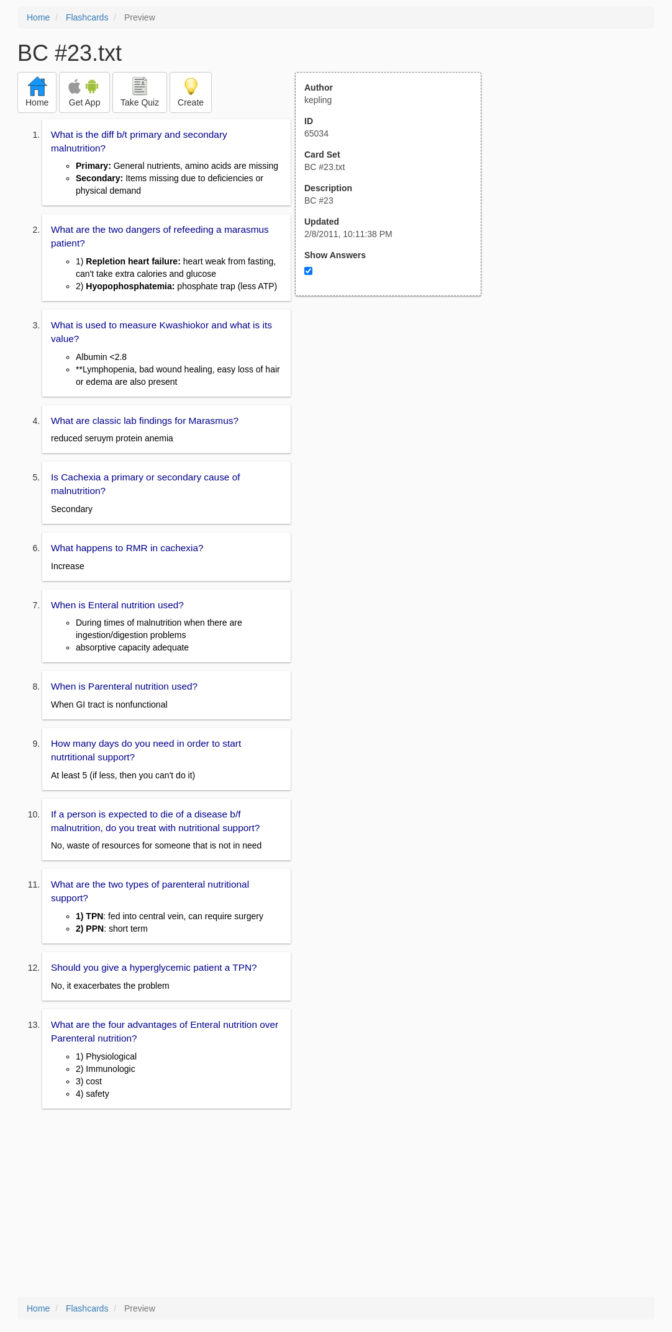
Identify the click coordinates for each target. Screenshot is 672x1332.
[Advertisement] (395, 418)
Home (38, 17)
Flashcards (87, 17)
